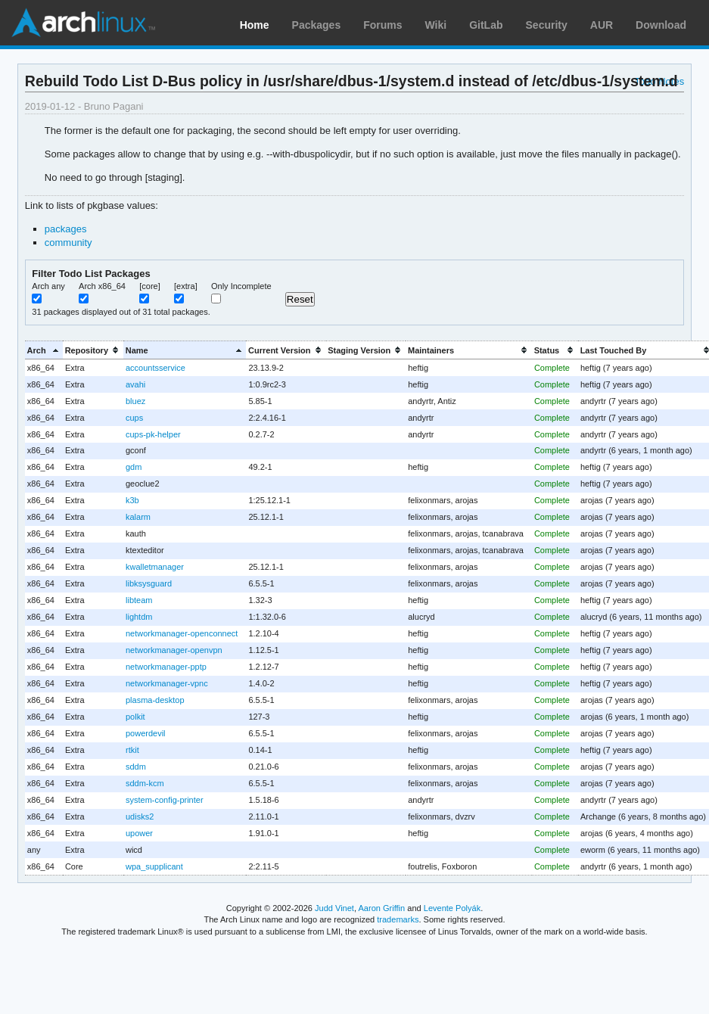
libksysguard (149, 583)
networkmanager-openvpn (174, 650)
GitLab (485, 25)
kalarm (138, 516)
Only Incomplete (241, 286)
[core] (149, 286)
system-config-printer (165, 799)
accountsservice (155, 367)
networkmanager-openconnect (182, 633)
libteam (139, 600)
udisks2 (140, 816)
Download (661, 25)
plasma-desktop (155, 700)
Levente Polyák (452, 908)
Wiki (436, 25)
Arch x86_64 (102, 286)
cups (134, 417)
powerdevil (146, 733)
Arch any (48, 286)
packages (66, 229)
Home (254, 25)
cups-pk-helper (153, 434)
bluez (135, 401)
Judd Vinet (334, 908)
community (68, 242)
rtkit (132, 749)
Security (547, 25)
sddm (136, 766)
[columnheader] (44, 350)
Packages (316, 25)
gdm (133, 466)
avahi (135, 384)
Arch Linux (83, 23)
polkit (135, 716)
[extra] (185, 286)
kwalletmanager (155, 566)
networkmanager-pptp (166, 666)
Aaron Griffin (381, 908)
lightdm (139, 616)
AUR (601, 25)
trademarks (397, 919)
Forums (382, 25)
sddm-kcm (145, 783)
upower (139, 833)
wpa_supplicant (154, 866)
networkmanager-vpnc (167, 683)
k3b (132, 500)
